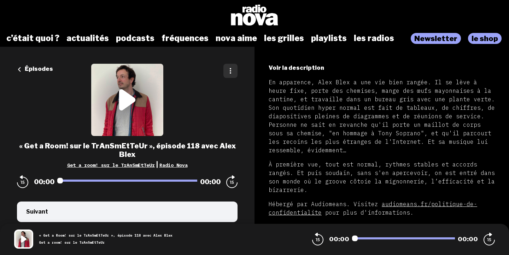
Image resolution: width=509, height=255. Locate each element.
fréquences (185, 38)
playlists (329, 38)
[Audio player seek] (127, 181)
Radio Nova (173, 165)
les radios (374, 38)
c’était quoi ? (32, 38)
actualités (87, 38)
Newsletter (435, 38)
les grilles (284, 38)
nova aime (236, 38)
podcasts (135, 38)
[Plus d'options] (230, 71)
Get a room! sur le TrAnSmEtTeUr (111, 165)
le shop (485, 38)
